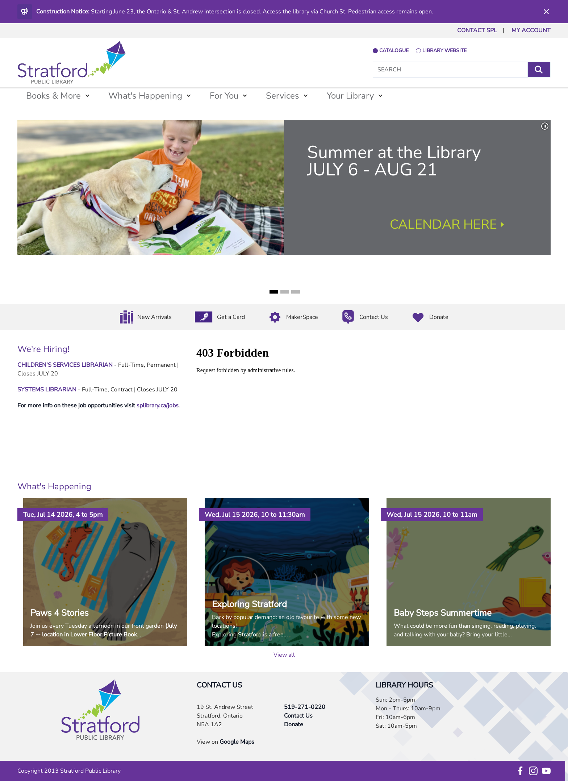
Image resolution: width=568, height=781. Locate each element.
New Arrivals (154, 317)
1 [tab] (274, 292)
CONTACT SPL (477, 30)
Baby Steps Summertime (443, 613)
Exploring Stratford (249, 604)
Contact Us (373, 317)
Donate (438, 317)
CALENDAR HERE (443, 224)
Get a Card (231, 317)
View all (284, 655)
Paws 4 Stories (59, 613)
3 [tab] (295, 292)
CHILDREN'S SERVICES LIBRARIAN (65, 365)
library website (444, 50)
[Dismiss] (546, 11)
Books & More (53, 95)
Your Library (350, 95)
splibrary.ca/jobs (158, 406)
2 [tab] (284, 292)
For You (224, 95)
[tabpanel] (284, 187)
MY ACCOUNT (531, 30)
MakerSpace (302, 317)
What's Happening (145, 95)
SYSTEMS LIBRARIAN (46, 390)
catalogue (394, 50)
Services (282, 95)
